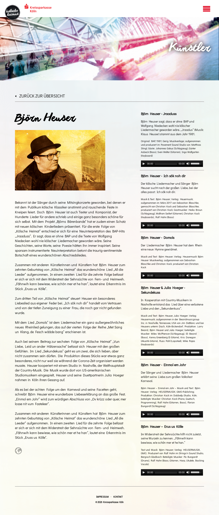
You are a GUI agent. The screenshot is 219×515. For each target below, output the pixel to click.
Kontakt (118, 496)
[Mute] (188, 163)
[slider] (166, 164)
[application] (172, 163)
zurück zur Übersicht (40, 96)
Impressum (102, 496)
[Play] (143, 163)
